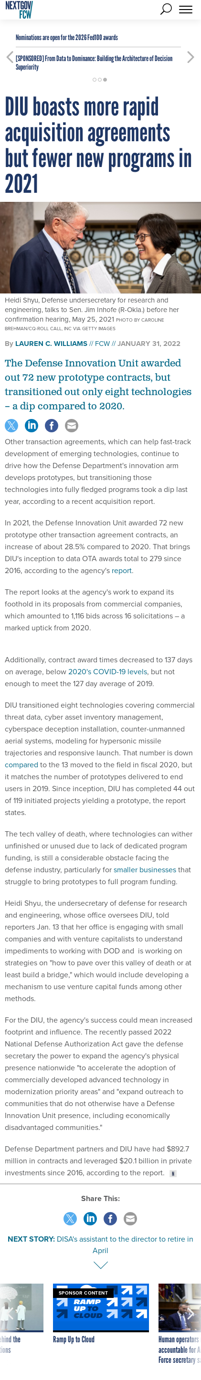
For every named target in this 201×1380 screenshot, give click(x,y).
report (122, 570)
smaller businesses (145, 869)
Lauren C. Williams (51, 343)
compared (21, 764)
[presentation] (10, 1325)
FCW (102, 343)
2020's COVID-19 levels (107, 671)
